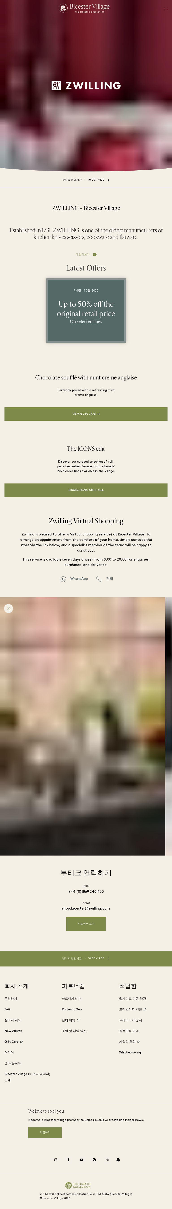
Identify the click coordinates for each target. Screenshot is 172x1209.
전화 (109, 579)
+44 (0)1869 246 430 (86, 892)
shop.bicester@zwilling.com (86, 908)
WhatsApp (79, 579)
